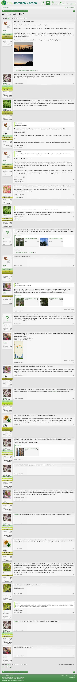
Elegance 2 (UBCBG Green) (7, 678)
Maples (9, 16)
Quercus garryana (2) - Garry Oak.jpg (56, 298)
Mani (4, 596)
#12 (73, 363)
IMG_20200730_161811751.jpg (31, 449)
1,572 (11, 199)
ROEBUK (5, 109)
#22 (73, 601)
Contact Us (63, 678)
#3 (73, 119)
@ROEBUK (54, 392)
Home (70, 678)
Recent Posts (5, 7)
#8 (73, 250)
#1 (73, 67)
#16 (73, 462)
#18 (73, 512)
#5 (73, 179)
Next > (25, 18)
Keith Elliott (18, 70)
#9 (73, 280)
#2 (73, 96)
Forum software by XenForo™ (13, 680)
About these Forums (71, 4)
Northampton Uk (9, 203)
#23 (73, 619)
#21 (73, 583)
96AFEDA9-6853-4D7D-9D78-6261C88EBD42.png (35, 239)
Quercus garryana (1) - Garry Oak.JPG (32, 298)
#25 (73, 664)
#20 (73, 562)
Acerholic (5, 83)
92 (22, 18)
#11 (73, 330)
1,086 (11, 115)
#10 (73, 311)
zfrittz (22, 252)
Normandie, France (8, 562)
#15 (73, 436)
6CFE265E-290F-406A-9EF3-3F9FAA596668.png (59, 239)
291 (11, 599)
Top (72, 678)
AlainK (16, 16)
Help (67, 678)
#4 (73, 148)
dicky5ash (25, 70)
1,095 (11, 242)
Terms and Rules (72, 680)
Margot (4, 293)
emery (4, 425)
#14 (73, 412)
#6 (73, 200)
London (10, 601)
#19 (73, 538)
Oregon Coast (9, 348)
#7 (73, 223)
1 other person (32, 70)
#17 (73, 488)
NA (11, 330)
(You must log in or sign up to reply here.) (67, 667)
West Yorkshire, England (7, 119)
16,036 (10, 91)
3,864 (11, 141)
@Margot (16, 516)
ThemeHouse (20, 681)
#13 (73, 386)
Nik (21, 70)
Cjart (4, 575)
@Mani (16, 623)
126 (11, 579)
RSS (74, 678)
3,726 (11, 558)
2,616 (11, 298)
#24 (73, 645)
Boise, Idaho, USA (8, 583)
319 (11, 346)
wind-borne (5, 343)
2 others (31, 252)
